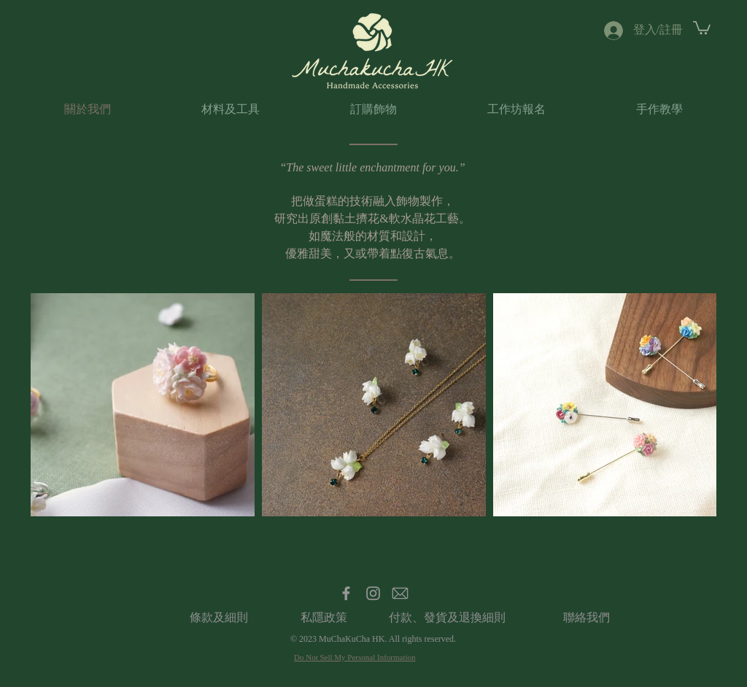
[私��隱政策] (323, 618)
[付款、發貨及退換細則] (447, 618)
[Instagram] (373, 593)
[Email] (400, 593)
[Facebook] (346, 593)
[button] (702, 27)
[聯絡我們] (586, 618)
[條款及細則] (218, 618)
